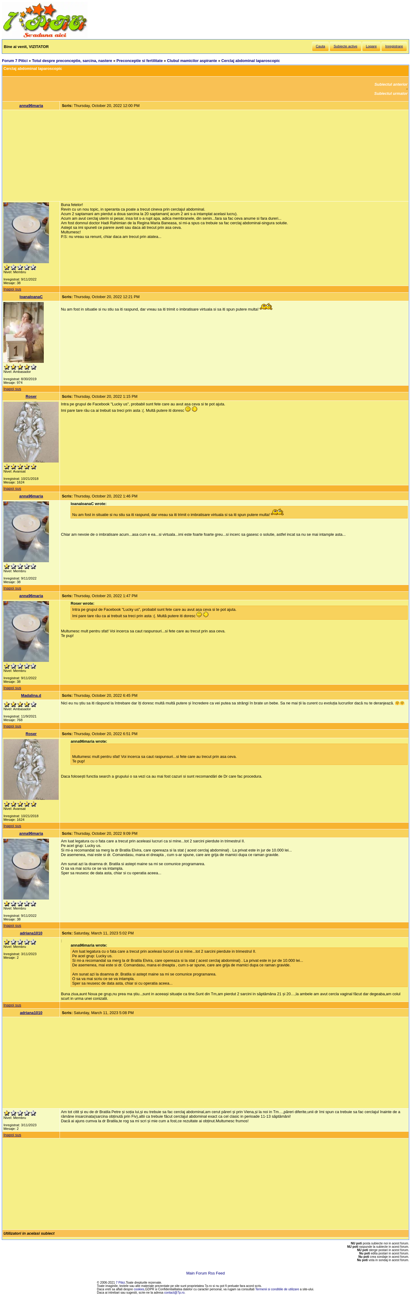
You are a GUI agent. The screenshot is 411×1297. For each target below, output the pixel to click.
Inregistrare (394, 46)
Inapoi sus (12, 289)
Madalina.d (31, 695)
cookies (139, 1289)
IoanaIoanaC (31, 296)
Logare (371, 46)
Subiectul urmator (391, 93)
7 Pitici (120, 1282)
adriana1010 (31, 933)
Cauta (320, 46)
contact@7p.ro (174, 1292)
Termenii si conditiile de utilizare (277, 1289)
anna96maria (31, 105)
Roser (31, 396)
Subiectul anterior (391, 84)
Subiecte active (345, 46)
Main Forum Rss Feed (205, 1273)
